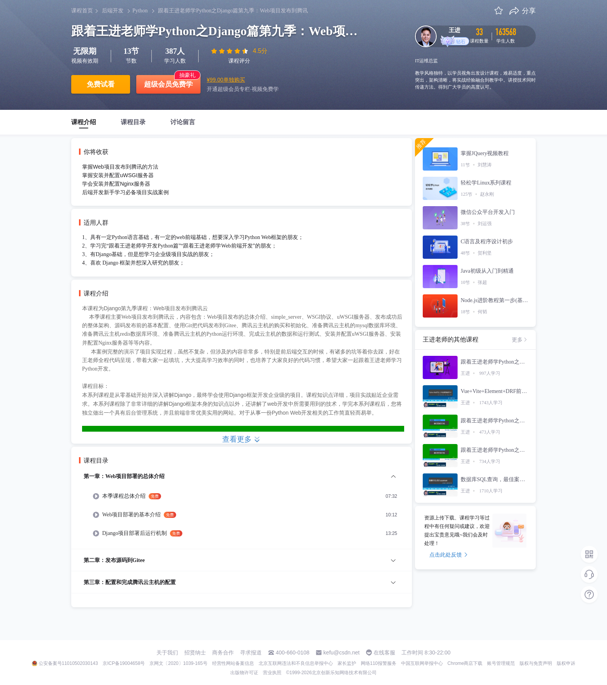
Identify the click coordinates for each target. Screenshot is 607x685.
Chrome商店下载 (465, 663)
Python (140, 11)
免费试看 (101, 84)
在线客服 (384, 652)
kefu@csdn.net (341, 652)
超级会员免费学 (168, 84)
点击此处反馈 (448, 555)
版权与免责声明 (536, 663)
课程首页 (82, 11)
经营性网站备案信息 (233, 663)
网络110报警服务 (378, 663)
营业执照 (272, 672)
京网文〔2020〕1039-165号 (178, 663)
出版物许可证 (244, 672)
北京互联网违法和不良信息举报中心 (296, 663)
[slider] (230, 51)
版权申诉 (566, 663)
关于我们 (167, 652)
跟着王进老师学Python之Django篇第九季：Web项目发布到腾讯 (232, 11)
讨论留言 (182, 122)
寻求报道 (251, 652)
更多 (520, 340)
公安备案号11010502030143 (68, 663)
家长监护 (347, 663)
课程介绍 (83, 122)
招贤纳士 (195, 652)
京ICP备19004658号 (124, 663)
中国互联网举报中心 (422, 663)
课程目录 (133, 122)
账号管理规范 (501, 663)
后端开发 (112, 11)
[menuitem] (241, 510)
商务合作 (223, 652)
